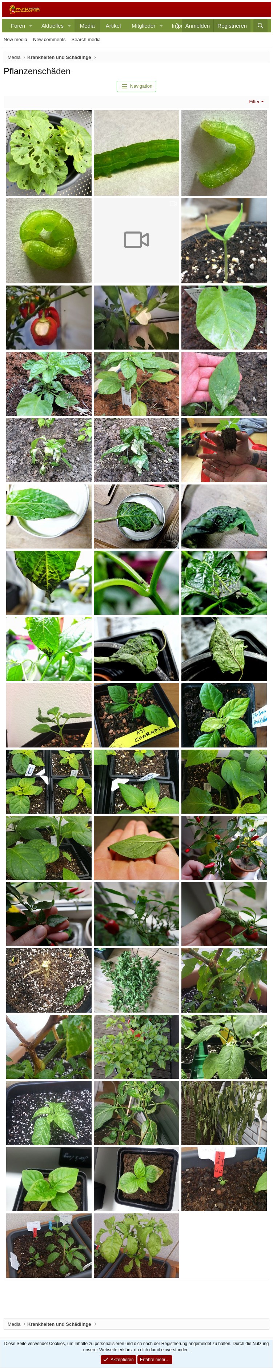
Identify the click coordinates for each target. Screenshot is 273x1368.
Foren (18, 26)
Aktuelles (52, 26)
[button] (31, 25)
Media (87, 26)
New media (15, 39)
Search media (86, 39)
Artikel (113, 26)
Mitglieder (143, 26)
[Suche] (260, 25)
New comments (49, 39)
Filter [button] (254, 101)
